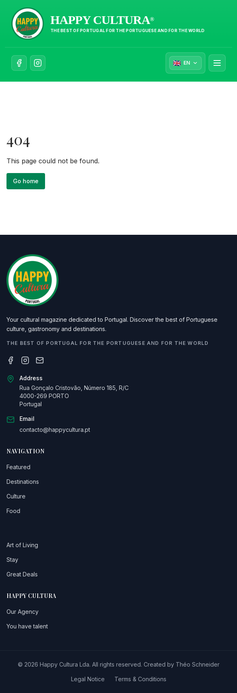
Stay (12, 559)
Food (13, 510)
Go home (26, 181)
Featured (18, 466)
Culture (16, 496)
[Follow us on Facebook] (19, 63)
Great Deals (22, 574)
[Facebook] (10, 360)
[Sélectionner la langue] (185, 63)
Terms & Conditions (140, 679)
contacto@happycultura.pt (54, 429)
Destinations (22, 481)
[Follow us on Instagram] (37, 63)
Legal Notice (88, 679)
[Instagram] (25, 360)
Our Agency (22, 611)
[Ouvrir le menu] (217, 62)
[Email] (40, 360)
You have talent (27, 626)
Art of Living (22, 544)
